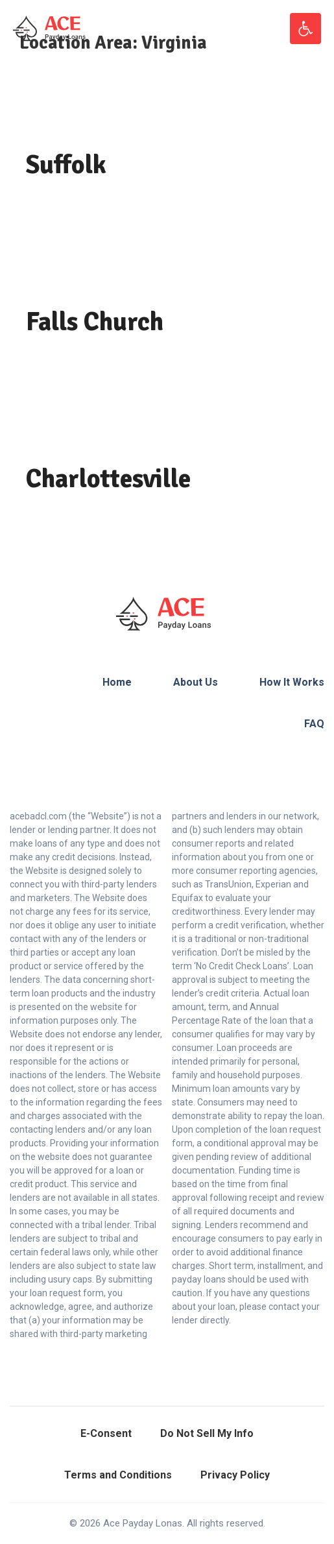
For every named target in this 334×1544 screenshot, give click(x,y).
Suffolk (66, 165)
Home (117, 682)
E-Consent (106, 1433)
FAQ (314, 724)
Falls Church (94, 322)
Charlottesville (108, 479)
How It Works (291, 682)
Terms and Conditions (118, 1475)
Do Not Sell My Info (207, 1433)
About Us (195, 682)
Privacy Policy (235, 1475)
